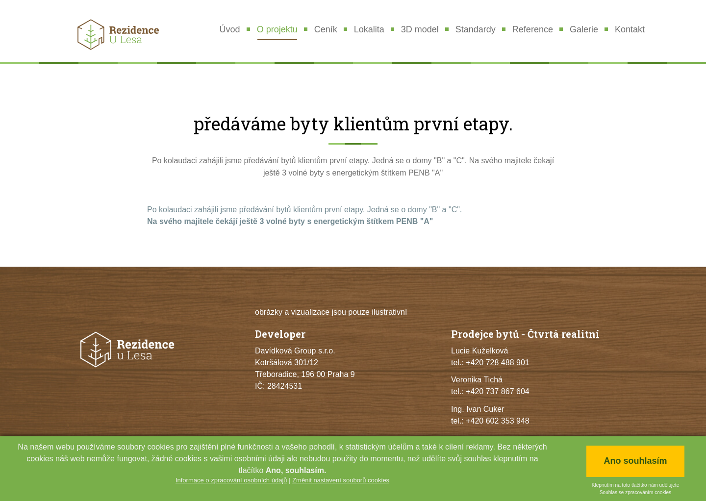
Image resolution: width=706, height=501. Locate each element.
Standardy (475, 29)
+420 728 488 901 (497, 362)
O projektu (277, 29)
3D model (420, 29)
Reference (532, 29)
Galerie (584, 29)
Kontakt (630, 29)
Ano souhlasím (635, 461)
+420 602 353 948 (497, 421)
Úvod (230, 29)
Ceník (325, 29)
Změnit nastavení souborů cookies (340, 480)
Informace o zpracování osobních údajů (231, 480)
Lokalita (369, 29)
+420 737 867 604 (497, 391)
